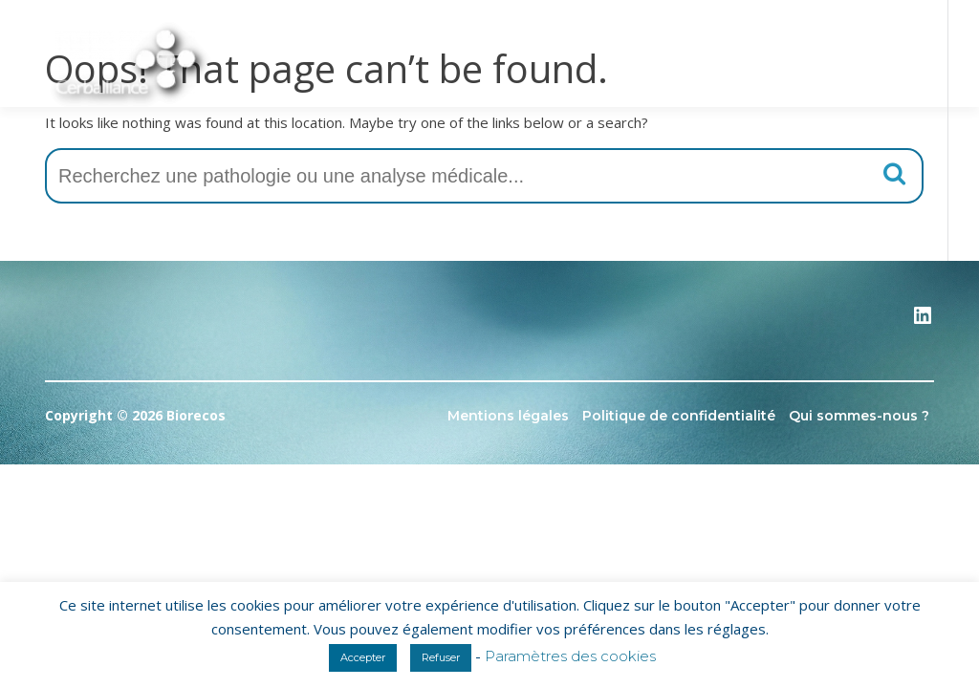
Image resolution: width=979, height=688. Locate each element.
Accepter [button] (362, 657)
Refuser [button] (441, 657)
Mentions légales (508, 415)
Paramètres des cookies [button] (570, 656)
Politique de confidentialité (678, 415)
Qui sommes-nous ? (859, 415)
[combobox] (484, 176)
